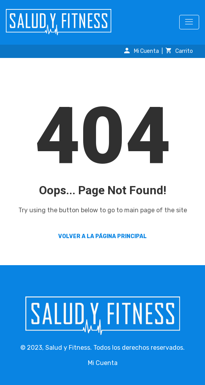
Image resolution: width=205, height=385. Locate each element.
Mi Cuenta (141, 51)
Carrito (179, 51)
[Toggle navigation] (189, 22)
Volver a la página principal (102, 236)
